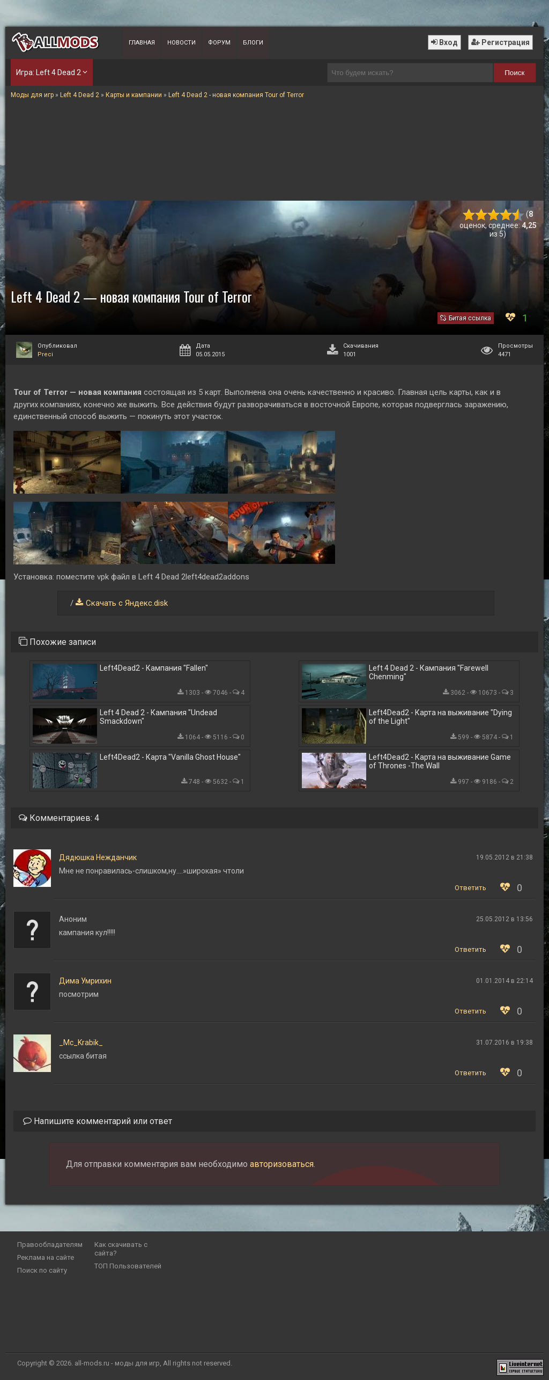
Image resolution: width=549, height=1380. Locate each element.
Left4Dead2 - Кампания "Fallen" (154, 668)
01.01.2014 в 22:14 (504, 981)
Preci (45, 354)
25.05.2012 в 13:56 (504, 919)
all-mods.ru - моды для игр (117, 1363)
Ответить (470, 888)
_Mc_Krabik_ (81, 1042)
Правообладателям (50, 1244)
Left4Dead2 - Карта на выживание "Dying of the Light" (440, 716)
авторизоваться (282, 1164)
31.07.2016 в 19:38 (504, 1042)
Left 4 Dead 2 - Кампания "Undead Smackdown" (158, 716)
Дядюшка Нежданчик (98, 857)
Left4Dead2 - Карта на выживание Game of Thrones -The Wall (440, 761)
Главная (142, 42)
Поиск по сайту (42, 1270)
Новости (181, 42)
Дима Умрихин (85, 981)
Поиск (514, 73)
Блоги (253, 42)
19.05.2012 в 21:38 (504, 857)
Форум (219, 42)
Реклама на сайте (45, 1257)
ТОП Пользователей (127, 1266)
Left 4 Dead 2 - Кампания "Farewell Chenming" (428, 672)
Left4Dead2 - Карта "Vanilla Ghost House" (170, 757)
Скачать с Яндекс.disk (127, 603)
